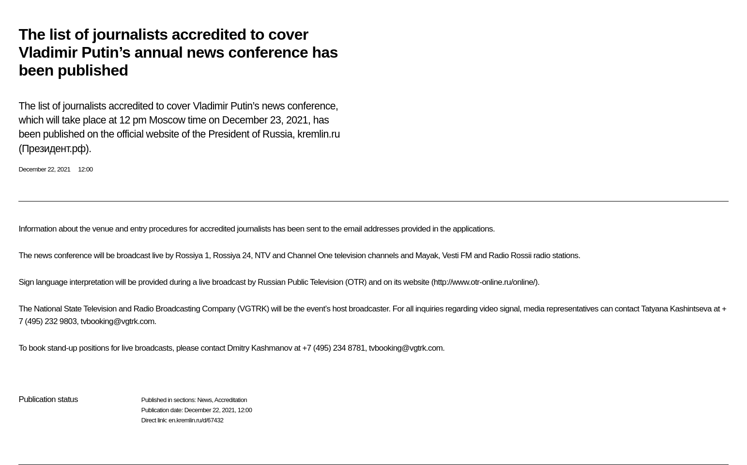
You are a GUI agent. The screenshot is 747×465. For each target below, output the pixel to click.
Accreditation (230, 399)
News (204, 399)
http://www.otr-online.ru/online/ (484, 282)
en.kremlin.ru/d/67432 (195, 420)
